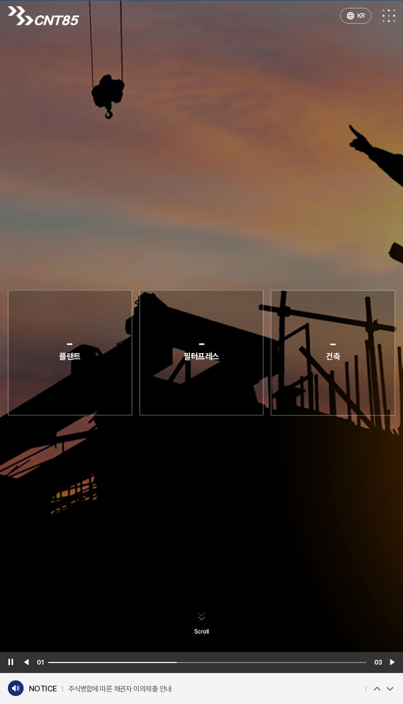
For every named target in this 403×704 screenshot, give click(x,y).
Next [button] (390, 689)
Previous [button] (377, 689)
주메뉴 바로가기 (0, 0)
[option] (214, 689)
